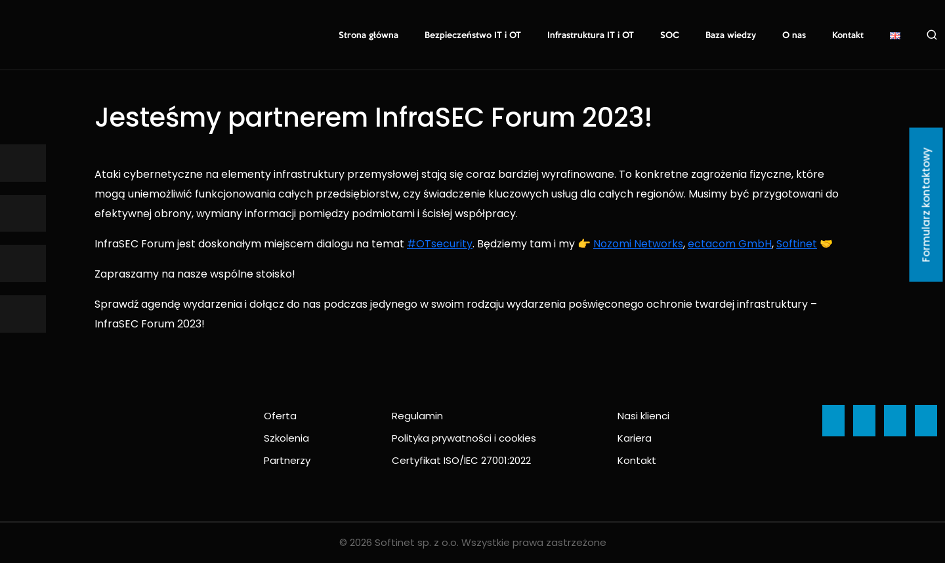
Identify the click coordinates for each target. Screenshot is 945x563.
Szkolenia (286, 438)
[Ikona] (23, 163)
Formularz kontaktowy (926, 205)
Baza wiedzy (730, 35)
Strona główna (368, 35)
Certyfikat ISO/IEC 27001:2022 (461, 460)
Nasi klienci (643, 416)
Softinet (796, 243)
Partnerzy (287, 460)
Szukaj (932, 35)
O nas (794, 35)
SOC (669, 35)
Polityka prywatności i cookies (464, 438)
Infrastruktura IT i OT (590, 35)
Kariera (635, 438)
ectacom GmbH (730, 243)
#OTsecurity (439, 243)
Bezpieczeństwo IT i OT (473, 35)
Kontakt (848, 35)
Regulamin (417, 416)
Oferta (280, 416)
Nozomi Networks (638, 243)
